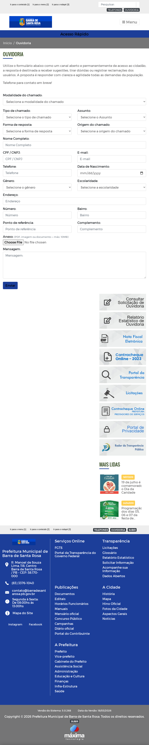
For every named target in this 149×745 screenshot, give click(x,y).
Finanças (61, 681)
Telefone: (9, 166)
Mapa (106, 599)
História (108, 594)
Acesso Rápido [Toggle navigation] (74, 34)
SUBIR (132, 530)
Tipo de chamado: (16, 110)
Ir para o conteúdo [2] (39, 529)
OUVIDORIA (132, 10)
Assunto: (84, 110)
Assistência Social (68, 666)
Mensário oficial (67, 614)
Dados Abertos (113, 576)
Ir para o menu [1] (18, 529)
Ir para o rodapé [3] (60, 4)
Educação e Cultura (69, 676)
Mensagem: (12, 249)
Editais (60, 599)
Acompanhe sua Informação (115, 569)
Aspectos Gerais (114, 614)
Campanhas (64, 623)
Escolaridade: (87, 181)
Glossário (109, 552)
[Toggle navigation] (130, 22)
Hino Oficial (111, 603)
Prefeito (61, 651)
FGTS (58, 547)
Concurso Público (68, 618)
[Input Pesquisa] (118, 4)
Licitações (110, 547)
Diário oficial (64, 628)
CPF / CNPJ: (11, 152)
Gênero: (9, 181)
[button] (137, 4)
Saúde (59, 691)
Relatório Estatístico (118, 557)
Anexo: (35, 236)
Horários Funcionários (71, 603)
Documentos (65, 594)
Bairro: (82, 208)
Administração (66, 671)
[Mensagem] (74, 265)
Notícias (108, 618)
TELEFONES (114, 10)
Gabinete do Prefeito (71, 661)
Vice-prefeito (64, 656)
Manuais (61, 608)
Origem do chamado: (93, 124)
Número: (9, 208)
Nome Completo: (16, 138)
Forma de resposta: (17, 124)
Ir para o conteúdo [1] (19, 4)
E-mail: (82, 152)
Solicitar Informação (118, 562)
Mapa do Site (23, 613)
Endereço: (10, 195)
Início (7, 43)
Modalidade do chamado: (22, 95)
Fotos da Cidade (114, 608)
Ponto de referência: (18, 222)
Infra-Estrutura (66, 686)
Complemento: (89, 222)
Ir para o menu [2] (41, 4)
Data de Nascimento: (93, 166)
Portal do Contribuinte (72, 633)
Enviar (10, 285)
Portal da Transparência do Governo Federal (75, 554)
